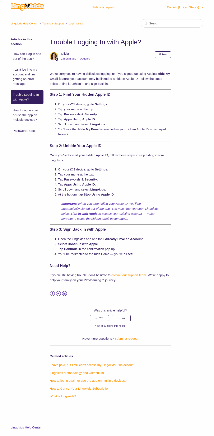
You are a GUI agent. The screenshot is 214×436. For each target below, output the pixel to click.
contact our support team (128, 275)
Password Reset (24, 130)
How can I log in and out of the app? (27, 56)
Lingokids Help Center (24, 23)
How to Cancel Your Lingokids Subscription (80, 388)
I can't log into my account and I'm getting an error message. (25, 76)
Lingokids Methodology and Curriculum (77, 373)
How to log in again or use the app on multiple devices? (26, 114)
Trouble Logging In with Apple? (26, 97)
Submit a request (103, 7)
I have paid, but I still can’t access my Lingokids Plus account (92, 365)
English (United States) (183, 7)
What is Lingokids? (63, 396)
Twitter (58, 293)
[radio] (99, 318)
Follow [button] (163, 54)
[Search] (172, 23)
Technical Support (53, 23)
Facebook (52, 293)
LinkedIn (64, 293)
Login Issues (76, 23)
